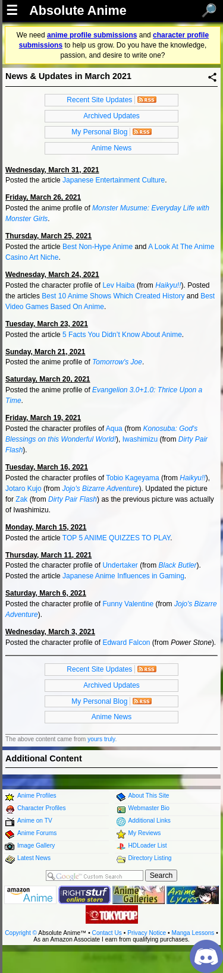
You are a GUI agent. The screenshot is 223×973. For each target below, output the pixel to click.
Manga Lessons (193, 933)
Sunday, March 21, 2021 (45, 352)
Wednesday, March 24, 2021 (52, 274)
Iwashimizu (140, 439)
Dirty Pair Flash (72, 499)
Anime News (111, 148)
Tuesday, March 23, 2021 (46, 324)
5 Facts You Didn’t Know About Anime (122, 334)
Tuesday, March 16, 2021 (46, 467)
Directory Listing (150, 858)
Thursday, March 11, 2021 (48, 555)
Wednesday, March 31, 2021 (52, 170)
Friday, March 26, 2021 (43, 197)
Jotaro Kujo (23, 488)
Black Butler (177, 565)
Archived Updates (111, 116)
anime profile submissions (92, 35)
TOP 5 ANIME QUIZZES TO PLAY (116, 538)
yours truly (101, 739)
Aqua (114, 428)
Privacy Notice (146, 933)
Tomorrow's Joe (117, 362)
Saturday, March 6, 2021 (45, 593)
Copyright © (21, 933)
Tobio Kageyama (132, 478)
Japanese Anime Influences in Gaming (123, 576)
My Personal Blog (99, 132)
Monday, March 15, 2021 (46, 527)
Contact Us (107, 933)
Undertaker (119, 565)
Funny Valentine (127, 604)
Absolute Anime (78, 11)
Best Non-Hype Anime (97, 247)
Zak (21, 499)
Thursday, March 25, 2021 (48, 236)
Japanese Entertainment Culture (113, 180)
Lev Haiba (118, 285)
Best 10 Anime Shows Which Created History (113, 296)
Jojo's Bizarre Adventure (100, 488)
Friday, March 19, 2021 (43, 418)
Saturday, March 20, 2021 (47, 379)
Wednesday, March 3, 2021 (50, 632)
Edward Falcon (126, 642)
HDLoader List (147, 845)
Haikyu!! (168, 285)
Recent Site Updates (99, 100)
